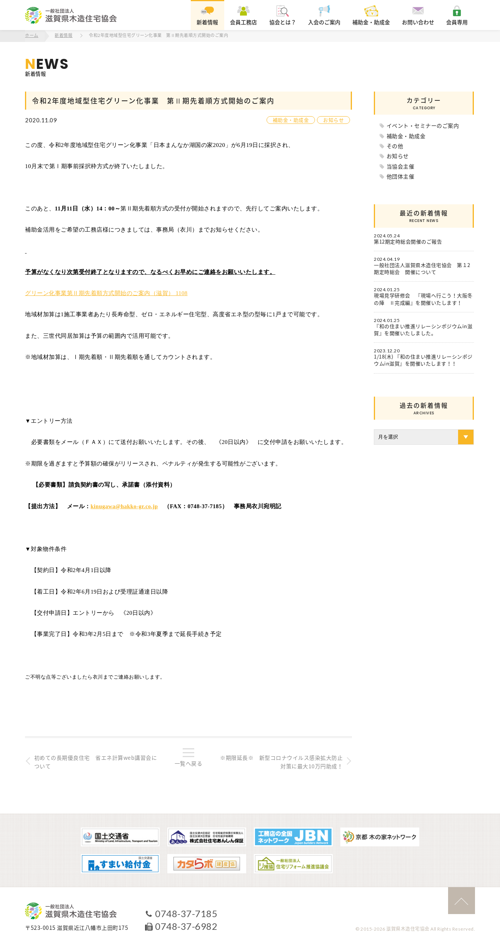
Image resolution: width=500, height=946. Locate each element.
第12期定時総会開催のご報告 (408, 241)
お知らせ (333, 119)
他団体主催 (401, 176)
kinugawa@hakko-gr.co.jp (125, 505)
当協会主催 (401, 166)
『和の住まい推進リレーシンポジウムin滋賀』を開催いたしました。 (423, 329)
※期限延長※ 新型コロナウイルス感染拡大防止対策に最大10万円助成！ (281, 761)
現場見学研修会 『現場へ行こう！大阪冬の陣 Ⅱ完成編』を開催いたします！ (423, 299)
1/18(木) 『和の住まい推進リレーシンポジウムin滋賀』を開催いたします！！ (423, 360)
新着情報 (64, 35)
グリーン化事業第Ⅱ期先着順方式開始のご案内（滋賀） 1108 (106, 293)
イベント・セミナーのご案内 (423, 125)
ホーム (31, 35)
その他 (395, 145)
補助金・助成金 (291, 119)
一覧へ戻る (189, 763)
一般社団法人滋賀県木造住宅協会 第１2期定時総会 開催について (422, 268)
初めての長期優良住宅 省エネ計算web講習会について (96, 761)
